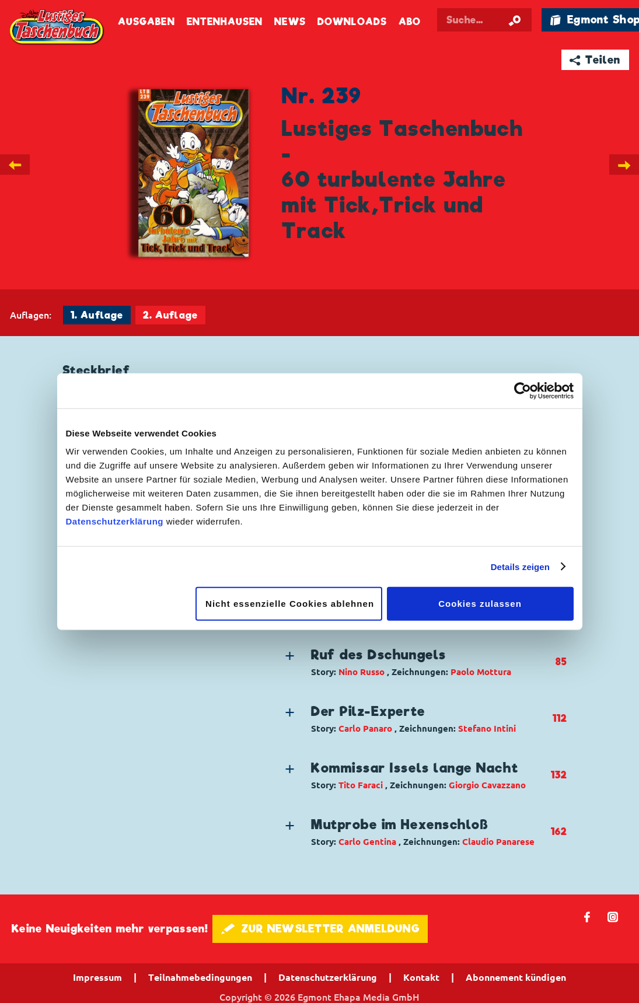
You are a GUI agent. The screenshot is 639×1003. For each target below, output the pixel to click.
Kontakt (421, 977)
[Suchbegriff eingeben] (484, 20)
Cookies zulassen (480, 604)
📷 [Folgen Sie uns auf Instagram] (613, 916)
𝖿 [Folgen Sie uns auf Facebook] (587, 916)
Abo (410, 21)
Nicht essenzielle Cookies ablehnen (289, 604)
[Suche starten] (515, 20)
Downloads (352, 21)
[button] (417, 662)
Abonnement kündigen (516, 977)
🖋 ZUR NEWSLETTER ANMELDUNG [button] (320, 928)
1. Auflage (97, 315)
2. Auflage (170, 315)
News (289, 21)
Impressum (97, 977)
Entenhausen (225, 21)
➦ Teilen (595, 60)
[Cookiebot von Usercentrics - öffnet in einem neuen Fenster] (523, 390)
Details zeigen (520, 566)
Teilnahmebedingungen (200, 977)
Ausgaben (146, 21)
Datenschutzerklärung (115, 521)
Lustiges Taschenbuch (57, 28)
